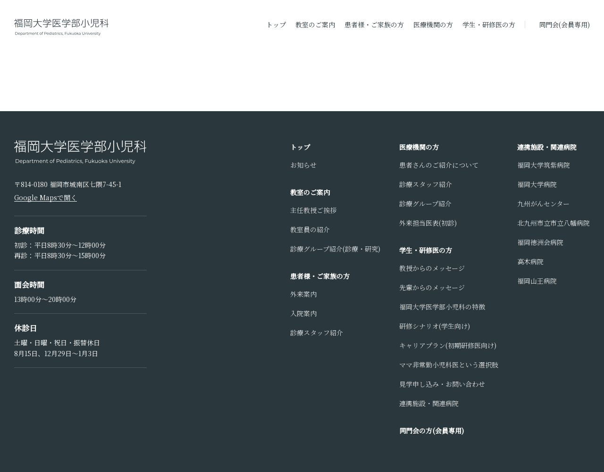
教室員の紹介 (310, 229)
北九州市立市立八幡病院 (553, 223)
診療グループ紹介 (425, 203)
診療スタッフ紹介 (316, 332)
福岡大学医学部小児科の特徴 (442, 306)
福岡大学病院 (537, 184)
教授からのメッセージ (432, 268)
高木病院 (530, 261)
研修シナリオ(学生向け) (434, 326)
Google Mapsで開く (45, 197)
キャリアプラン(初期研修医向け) (447, 345)
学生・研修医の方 (488, 24)
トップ (276, 24)
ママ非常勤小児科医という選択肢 (448, 364)
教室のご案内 (315, 24)
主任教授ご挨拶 (313, 210)
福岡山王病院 (537, 280)
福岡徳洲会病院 (540, 242)
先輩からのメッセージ (432, 287)
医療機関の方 (433, 24)
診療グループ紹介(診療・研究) (335, 248)
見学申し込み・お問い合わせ (442, 384)
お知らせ (303, 165)
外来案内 (303, 294)
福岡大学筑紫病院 (543, 165)
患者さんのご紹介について (438, 165)
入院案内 (303, 313)
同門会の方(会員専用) (431, 430)
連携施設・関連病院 (429, 403)
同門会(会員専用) (564, 24)
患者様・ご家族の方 (374, 24)
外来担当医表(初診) (428, 223)
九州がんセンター (543, 203)
